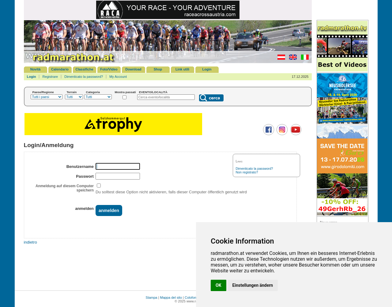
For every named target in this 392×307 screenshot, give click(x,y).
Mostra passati (125, 92)
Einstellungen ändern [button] (252, 285)
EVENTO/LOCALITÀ (153, 92)
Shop (158, 69)
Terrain (72, 92)
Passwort (85, 176)
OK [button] (218, 285)
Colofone (191, 297)
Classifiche (84, 69)
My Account (118, 76)
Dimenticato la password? (83, 76)
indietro (30, 242)
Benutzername (80, 166)
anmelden (84, 208)
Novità (35, 69)
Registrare (50, 76)
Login (207, 69)
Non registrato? (247, 172)
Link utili (182, 69)
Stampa (151, 297)
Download (133, 69)
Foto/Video (109, 69)
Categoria (93, 92)
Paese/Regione (43, 92)
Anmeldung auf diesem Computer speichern (65, 188)
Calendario (60, 69)
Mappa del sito (171, 297)
